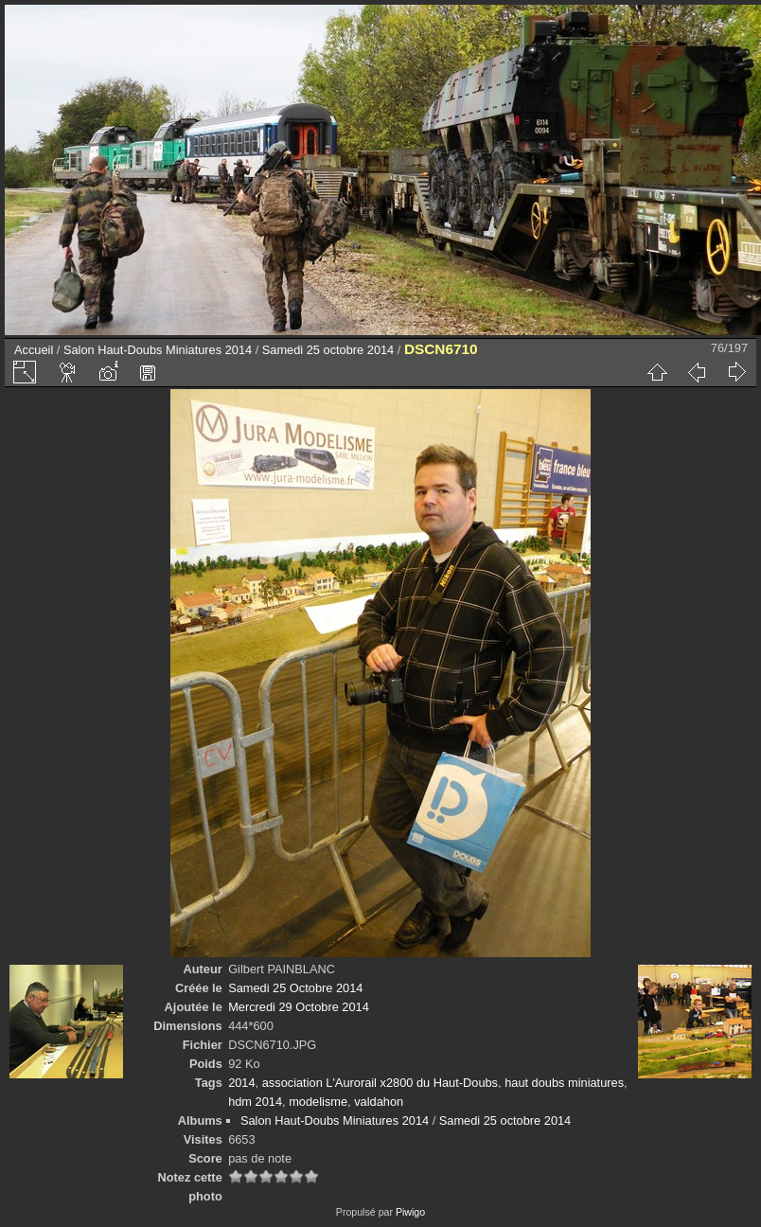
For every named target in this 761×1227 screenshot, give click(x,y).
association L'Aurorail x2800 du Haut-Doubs (380, 1083)
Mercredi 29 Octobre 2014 (298, 1007)
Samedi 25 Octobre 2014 (295, 988)
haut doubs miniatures (564, 1083)
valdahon (378, 1101)
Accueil (33, 350)
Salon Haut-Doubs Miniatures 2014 (157, 350)
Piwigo (410, 1212)
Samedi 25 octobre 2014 (328, 350)
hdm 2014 (255, 1101)
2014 (241, 1083)
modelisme (318, 1101)
